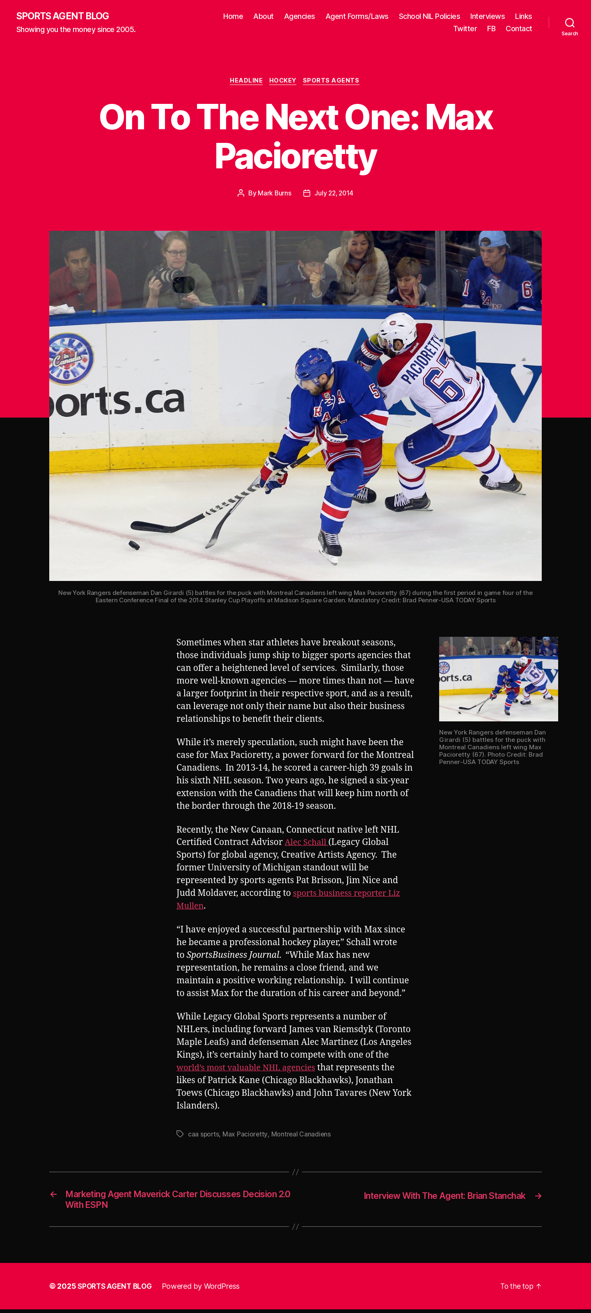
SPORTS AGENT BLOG (66, 16)
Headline (245, 82)
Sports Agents (334, 82)
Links (523, 16)
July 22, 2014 (334, 195)
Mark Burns (273, 195)
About (263, 16)
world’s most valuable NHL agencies (250, 1069)
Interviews (487, 16)
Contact (519, 29)
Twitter (465, 29)
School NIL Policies (429, 16)
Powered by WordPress (204, 1289)
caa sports (204, 1135)
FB (491, 29)
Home (233, 16)
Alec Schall (308, 843)
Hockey (284, 82)
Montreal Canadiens (302, 1135)
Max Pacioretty (245, 1135)
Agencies (299, 16)
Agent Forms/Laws (357, 16)
